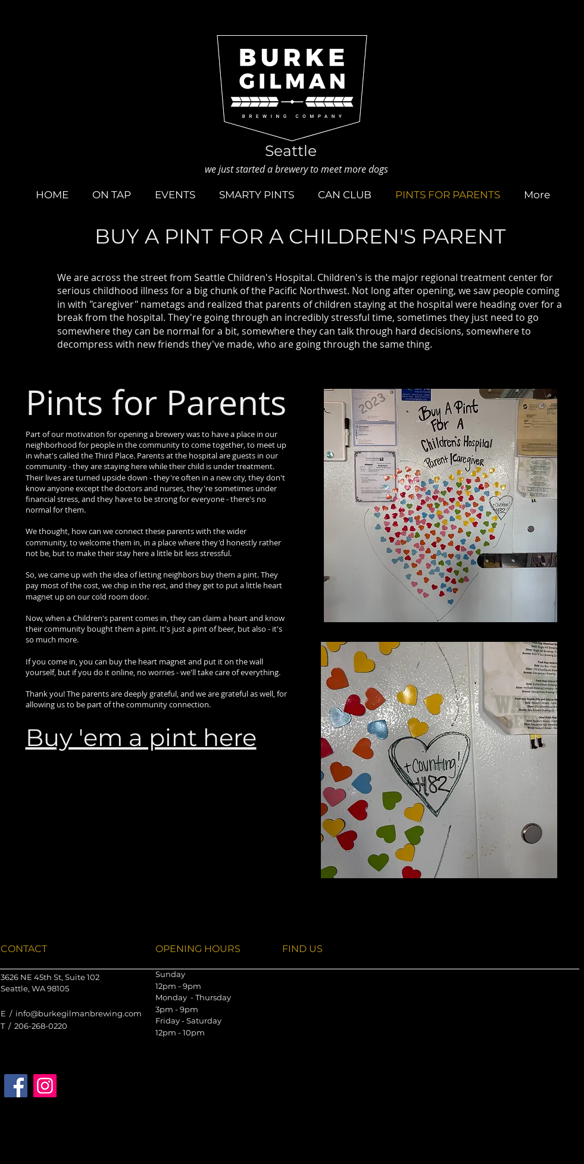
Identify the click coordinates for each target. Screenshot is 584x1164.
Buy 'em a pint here (141, 737)
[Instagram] (45, 1085)
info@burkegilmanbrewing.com (78, 1013)
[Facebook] (15, 1085)
